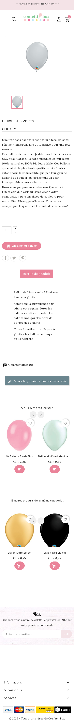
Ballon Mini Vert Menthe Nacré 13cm (54, 456)
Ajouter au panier (22, 246)
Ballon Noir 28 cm (54, 553)
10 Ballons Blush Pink (19, 456)
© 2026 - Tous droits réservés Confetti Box (37, 718)
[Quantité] (6, 230)
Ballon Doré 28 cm (19, 553)
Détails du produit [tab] (36, 274)
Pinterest (22, 258)
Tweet (14, 258)
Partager (5, 258)
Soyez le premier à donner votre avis (37, 381)
